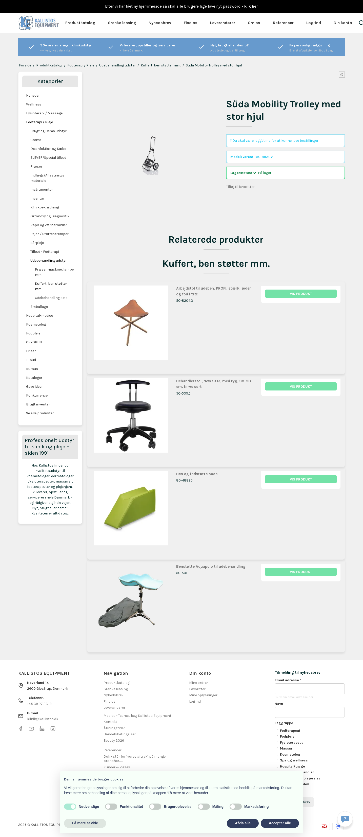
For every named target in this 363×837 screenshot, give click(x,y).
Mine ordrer (198, 683)
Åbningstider (114, 728)
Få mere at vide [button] (85, 823)
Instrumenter (41, 189)
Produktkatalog (80, 22)
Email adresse (288, 680)
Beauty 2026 (114, 740)
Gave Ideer (34, 386)
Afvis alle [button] (242, 823)
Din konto (343, 22)
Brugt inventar (38, 404)
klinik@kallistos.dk (42, 719)
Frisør (31, 351)
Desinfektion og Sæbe (48, 149)
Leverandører (222, 22)
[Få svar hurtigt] (345, 819)
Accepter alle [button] (280, 823)
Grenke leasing (122, 22)
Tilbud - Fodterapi (44, 252)
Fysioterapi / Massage (44, 113)
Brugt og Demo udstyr (48, 131)
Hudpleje (33, 333)
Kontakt (110, 722)
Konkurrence (37, 395)
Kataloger (34, 378)
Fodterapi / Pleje (39, 122)
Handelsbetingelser (120, 734)
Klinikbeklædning (44, 207)
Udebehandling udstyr (48, 260)
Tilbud (31, 360)
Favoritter (197, 689)
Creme (35, 140)
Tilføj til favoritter (240, 187)
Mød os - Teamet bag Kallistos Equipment (137, 716)
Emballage (39, 307)
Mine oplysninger (203, 695)
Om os (254, 22)
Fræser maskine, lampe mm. (54, 272)
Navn (279, 704)
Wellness (33, 104)
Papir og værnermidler (48, 225)
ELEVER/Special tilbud (48, 157)
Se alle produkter (40, 413)
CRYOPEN (34, 342)
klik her (251, 6)
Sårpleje (37, 243)
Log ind (195, 701)
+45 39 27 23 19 (39, 704)
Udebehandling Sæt (51, 298)
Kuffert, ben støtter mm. (51, 286)
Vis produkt (301, 294)
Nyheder (33, 95)
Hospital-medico (39, 315)
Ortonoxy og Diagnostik (49, 216)
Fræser (36, 166)
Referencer (283, 22)
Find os (190, 22)
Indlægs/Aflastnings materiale (47, 178)
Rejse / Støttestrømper (49, 234)
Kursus (32, 369)
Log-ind (313, 22)
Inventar (37, 198)
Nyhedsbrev (160, 22)
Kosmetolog (36, 324)
